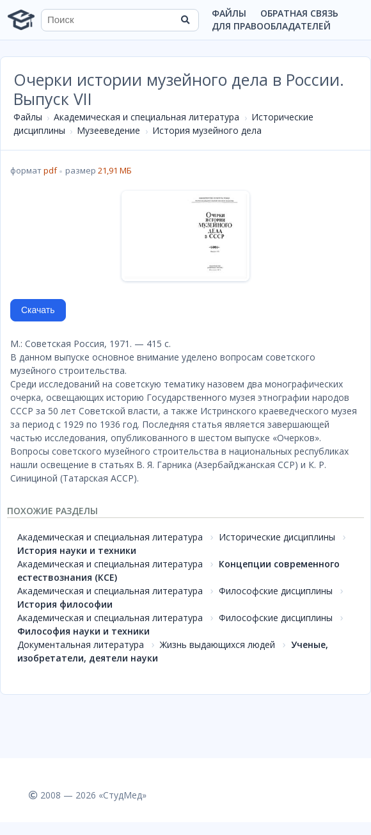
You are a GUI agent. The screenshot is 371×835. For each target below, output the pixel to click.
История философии (65, 604)
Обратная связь (299, 13)
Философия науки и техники (83, 631)
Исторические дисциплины (277, 537)
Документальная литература (80, 644)
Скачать (38, 310)
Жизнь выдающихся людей (217, 644)
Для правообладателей (271, 26)
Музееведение (108, 130)
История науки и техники (76, 550)
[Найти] (185, 20)
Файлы (229, 13)
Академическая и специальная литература (146, 117)
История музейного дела (207, 130)
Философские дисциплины (276, 591)
